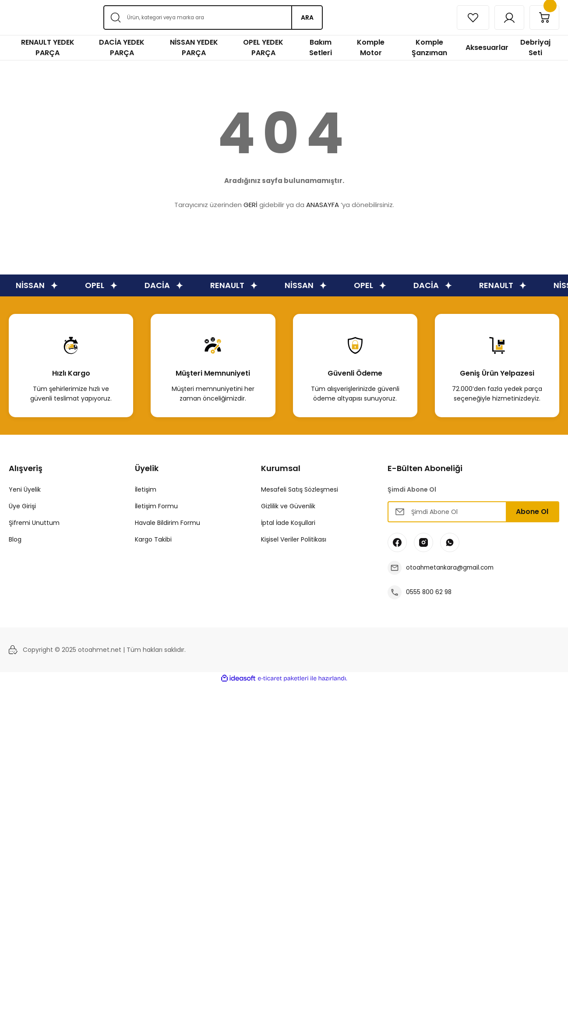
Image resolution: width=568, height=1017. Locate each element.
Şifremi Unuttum (34, 522)
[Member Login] (505, 17)
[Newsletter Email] (473, 511)
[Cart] (543, 17)
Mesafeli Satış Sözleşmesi (299, 489)
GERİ (250, 204)
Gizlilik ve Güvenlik (288, 506)
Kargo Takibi (153, 539)
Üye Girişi (22, 506)
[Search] (212, 17)
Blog (15, 539)
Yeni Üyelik (25, 489)
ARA (307, 17)
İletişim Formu (156, 506)
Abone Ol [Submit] (532, 512)
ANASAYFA (322, 204)
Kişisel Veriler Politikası (293, 539)
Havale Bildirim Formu (167, 522)
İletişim (145, 489)
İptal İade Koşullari (288, 522)
